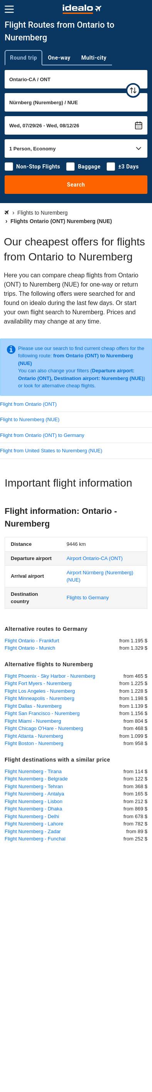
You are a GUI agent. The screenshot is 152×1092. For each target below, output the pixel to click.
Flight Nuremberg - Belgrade (36, 779)
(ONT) (95, 558)
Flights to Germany (88, 597)
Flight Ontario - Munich (30, 648)
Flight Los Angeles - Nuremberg (40, 691)
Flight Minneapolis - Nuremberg (39, 698)
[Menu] (9, 9)
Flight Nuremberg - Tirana (33, 771)
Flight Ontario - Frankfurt (32, 641)
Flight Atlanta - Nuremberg (34, 736)
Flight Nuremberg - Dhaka (33, 809)
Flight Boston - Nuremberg (34, 743)
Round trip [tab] (23, 58)
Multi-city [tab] (94, 58)
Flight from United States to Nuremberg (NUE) (51, 450)
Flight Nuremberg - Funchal (35, 839)
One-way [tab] (59, 58)
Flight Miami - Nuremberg (33, 721)
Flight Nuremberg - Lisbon (33, 801)
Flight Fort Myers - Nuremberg (38, 683)
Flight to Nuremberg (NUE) (30, 419)
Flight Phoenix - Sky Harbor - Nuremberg (50, 676)
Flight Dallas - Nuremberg (33, 706)
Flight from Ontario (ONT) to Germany (42, 435)
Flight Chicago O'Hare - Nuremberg (44, 728)
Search (76, 185)
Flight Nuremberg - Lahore (34, 824)
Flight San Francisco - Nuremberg (42, 713)
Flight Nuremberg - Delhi (32, 816)
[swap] (133, 90)
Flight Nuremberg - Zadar (33, 831)
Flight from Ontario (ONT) (28, 404)
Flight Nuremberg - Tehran (34, 786)
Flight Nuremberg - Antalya (34, 794)
